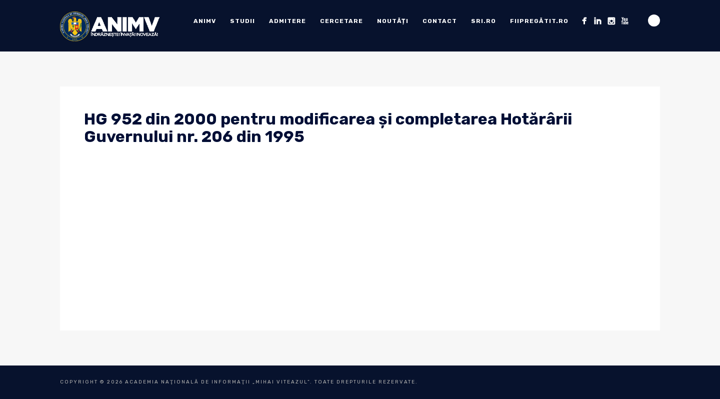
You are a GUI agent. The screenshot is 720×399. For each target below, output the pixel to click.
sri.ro (483, 21)
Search (654, 20)
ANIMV (205, 21)
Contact (439, 21)
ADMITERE (287, 21)
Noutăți (392, 21)
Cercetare (341, 21)
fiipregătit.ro (539, 21)
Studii (242, 21)
